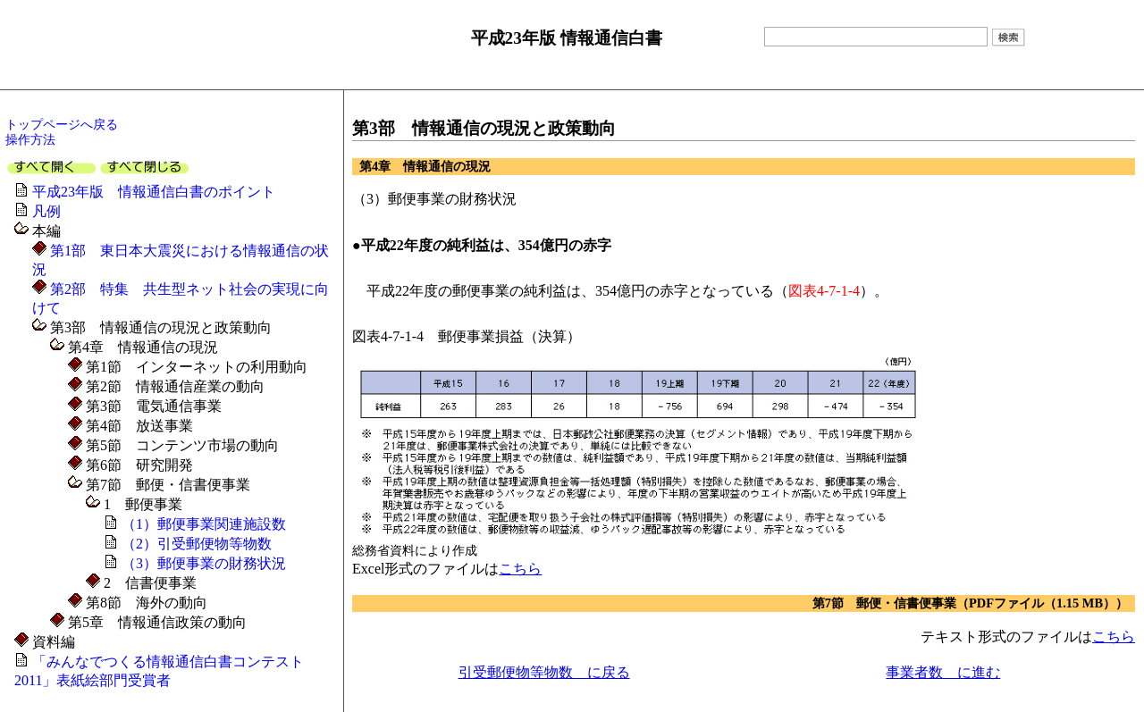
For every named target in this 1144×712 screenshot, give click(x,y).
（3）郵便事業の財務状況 (204, 563)
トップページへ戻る (61, 124)
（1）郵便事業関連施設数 (204, 524)
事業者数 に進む (943, 672)
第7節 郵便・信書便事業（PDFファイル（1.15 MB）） (970, 603)
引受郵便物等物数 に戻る (544, 672)
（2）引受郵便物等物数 (197, 543)
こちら (520, 568)
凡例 (46, 211)
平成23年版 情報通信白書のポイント (153, 191)
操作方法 (30, 139)
